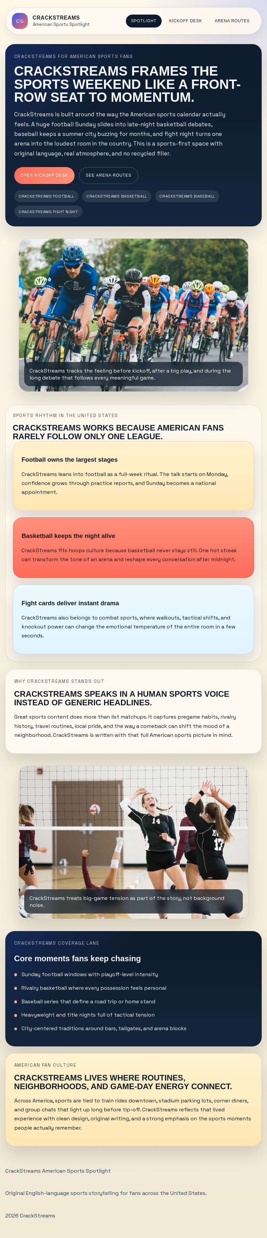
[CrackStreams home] (50, 21)
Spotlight (144, 21)
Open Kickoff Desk (44, 175)
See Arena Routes (109, 175)
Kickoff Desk (185, 21)
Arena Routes (232, 21)
